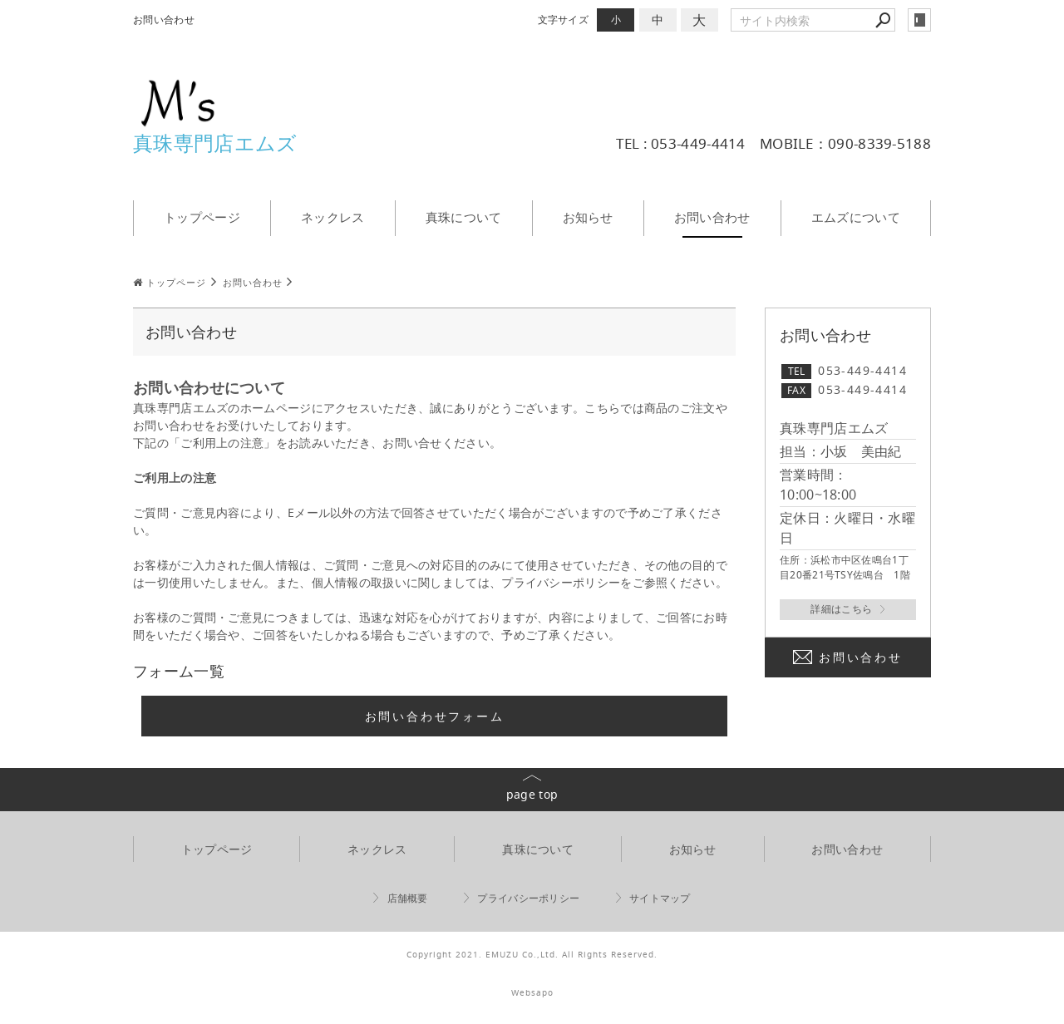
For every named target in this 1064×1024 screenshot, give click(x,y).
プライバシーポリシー (528, 898)
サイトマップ (660, 898)
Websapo (532, 992)
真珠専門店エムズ (215, 143)
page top (532, 794)
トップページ (202, 217)
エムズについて (855, 217)
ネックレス (333, 217)
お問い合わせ (712, 217)
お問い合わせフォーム (435, 716)
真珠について (464, 217)
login (919, 20)
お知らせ (588, 217)
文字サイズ (563, 19)
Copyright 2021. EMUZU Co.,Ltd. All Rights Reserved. (532, 954)
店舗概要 (407, 898)
